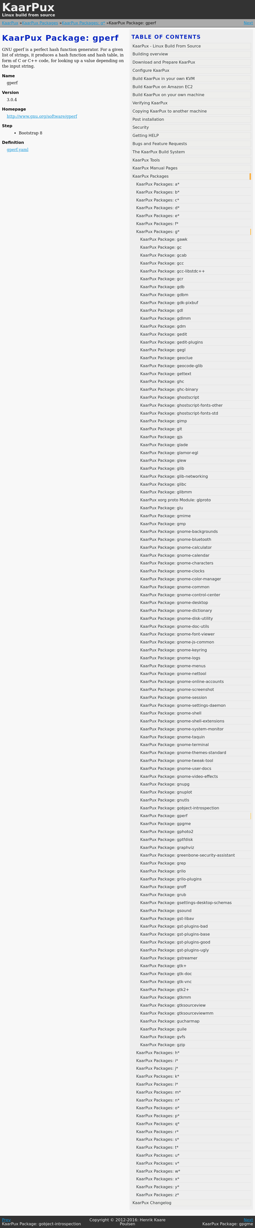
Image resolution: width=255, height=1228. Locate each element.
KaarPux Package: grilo (163, 871)
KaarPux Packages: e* (157, 215)
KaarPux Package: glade (164, 444)
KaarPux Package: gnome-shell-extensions (182, 721)
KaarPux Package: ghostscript (169, 397)
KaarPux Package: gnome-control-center (180, 595)
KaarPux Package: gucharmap (169, 1021)
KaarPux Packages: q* (158, 1123)
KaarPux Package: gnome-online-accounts (182, 681)
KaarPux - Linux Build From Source (166, 46)
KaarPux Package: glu (161, 508)
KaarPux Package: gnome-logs (170, 658)
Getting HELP (145, 135)
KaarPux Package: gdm (163, 326)
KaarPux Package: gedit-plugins (171, 342)
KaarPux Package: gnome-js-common (177, 642)
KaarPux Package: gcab (163, 255)
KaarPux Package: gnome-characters (176, 563)
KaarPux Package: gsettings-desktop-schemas (186, 902)
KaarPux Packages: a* (157, 184)
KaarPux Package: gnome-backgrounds (179, 531)
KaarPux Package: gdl (161, 310)
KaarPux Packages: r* (157, 1131)
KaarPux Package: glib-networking (174, 476)
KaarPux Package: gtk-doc (166, 973)
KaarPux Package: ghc (162, 381)
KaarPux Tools (146, 160)
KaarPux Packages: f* (157, 223)
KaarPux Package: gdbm (164, 294)
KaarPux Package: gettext (165, 373)
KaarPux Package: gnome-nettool (173, 673)
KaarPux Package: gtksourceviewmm (176, 1013)
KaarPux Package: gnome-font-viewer (177, 634)
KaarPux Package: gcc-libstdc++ (172, 271)
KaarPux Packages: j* (157, 1068)
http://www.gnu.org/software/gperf (42, 116)
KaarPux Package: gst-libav (167, 918)
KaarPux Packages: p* (158, 1115)
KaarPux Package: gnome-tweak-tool (176, 760)
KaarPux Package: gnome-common (174, 587)
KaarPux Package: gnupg (165, 784)
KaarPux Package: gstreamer (168, 958)
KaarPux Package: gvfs (162, 1036)
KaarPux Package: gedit (163, 334)
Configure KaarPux (150, 70)
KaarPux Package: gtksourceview (173, 1005)
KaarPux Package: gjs (161, 437)
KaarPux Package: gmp (163, 523)
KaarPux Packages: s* (157, 1139)
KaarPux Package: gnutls (164, 800)
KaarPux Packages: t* (157, 1147)
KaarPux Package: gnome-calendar (174, 555)
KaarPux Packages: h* (158, 1052)
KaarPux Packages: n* (158, 1100)
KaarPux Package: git (161, 429)
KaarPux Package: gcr (161, 279)
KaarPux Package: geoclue (166, 358)
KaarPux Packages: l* (157, 1084)
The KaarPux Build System (158, 152)
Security (140, 127)
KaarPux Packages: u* (158, 1155)
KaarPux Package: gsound (165, 910)
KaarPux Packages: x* (157, 1179)
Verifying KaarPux (150, 103)
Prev (6, 1220)
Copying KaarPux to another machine (169, 111)
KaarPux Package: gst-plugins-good (175, 942)
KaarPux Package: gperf (164, 815)
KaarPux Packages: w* (158, 1171)
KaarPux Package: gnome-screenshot (177, 689)
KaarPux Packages (40, 23)
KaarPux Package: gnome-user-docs (175, 768)
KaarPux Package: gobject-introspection (179, 808)
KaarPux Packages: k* (157, 1076)
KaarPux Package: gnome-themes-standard (183, 752)
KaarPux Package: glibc (163, 484)
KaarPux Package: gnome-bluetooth (175, 539)
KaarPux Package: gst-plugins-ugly (174, 950)
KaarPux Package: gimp (163, 421)
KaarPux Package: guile (163, 1029)
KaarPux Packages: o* (157, 1108)
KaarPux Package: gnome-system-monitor (182, 729)
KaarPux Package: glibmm (166, 492)
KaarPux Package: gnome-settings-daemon (183, 705)
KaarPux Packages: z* (157, 1194)
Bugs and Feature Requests (159, 143)
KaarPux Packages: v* (157, 1163)
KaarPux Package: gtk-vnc (166, 981)
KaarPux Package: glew (163, 460)
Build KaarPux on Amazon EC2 (162, 86)
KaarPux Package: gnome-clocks (172, 571)
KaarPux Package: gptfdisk (166, 839)
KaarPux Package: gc (161, 247)
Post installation (148, 119)
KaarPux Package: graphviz (167, 847)
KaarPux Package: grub (163, 894)
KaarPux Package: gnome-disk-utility (176, 618)
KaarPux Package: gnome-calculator (176, 547)
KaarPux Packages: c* (157, 200)
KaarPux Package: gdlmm (165, 318)
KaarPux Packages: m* (158, 1092)
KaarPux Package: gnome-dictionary (176, 610)
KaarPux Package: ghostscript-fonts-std (179, 413)
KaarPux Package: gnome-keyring (173, 650)
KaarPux (28, 7)
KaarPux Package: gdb (162, 286)
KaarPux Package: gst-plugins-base (175, 934)
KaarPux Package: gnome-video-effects (179, 776)
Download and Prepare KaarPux (163, 62)
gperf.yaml (17, 149)
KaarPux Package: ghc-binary (169, 389)
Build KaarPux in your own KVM (163, 78)
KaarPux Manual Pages (155, 168)
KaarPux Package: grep (163, 863)
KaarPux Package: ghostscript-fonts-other (181, 405)
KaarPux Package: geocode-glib (171, 365)
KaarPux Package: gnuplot (166, 792)
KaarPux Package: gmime (165, 516)
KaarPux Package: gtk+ (163, 965)
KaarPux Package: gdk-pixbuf (169, 302)
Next (248, 23)
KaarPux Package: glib (162, 468)
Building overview (150, 54)
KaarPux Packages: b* (158, 192)
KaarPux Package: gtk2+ (164, 989)
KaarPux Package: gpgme (165, 823)
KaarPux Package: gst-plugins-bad (174, 926)
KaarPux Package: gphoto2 (166, 831)
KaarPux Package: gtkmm (165, 997)
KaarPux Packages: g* (83, 23)
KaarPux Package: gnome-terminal (174, 744)
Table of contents (166, 37)
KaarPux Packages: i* (157, 1060)
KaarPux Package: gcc (162, 263)
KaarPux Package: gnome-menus (173, 666)
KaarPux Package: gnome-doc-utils (174, 626)
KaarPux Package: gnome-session (173, 697)
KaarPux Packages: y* (157, 1187)
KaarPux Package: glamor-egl (169, 452)
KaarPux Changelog (151, 1202)
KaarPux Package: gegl (163, 350)
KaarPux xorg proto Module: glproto (175, 500)
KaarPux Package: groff (163, 886)
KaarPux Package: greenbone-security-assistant (187, 855)
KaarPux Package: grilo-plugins (171, 879)
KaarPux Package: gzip (162, 1044)
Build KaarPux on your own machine (168, 94)
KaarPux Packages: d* (158, 207)
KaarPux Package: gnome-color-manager (180, 579)
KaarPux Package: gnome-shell (170, 713)
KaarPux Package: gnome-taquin (172, 737)
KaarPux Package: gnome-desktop (174, 602)
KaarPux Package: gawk (164, 239)
